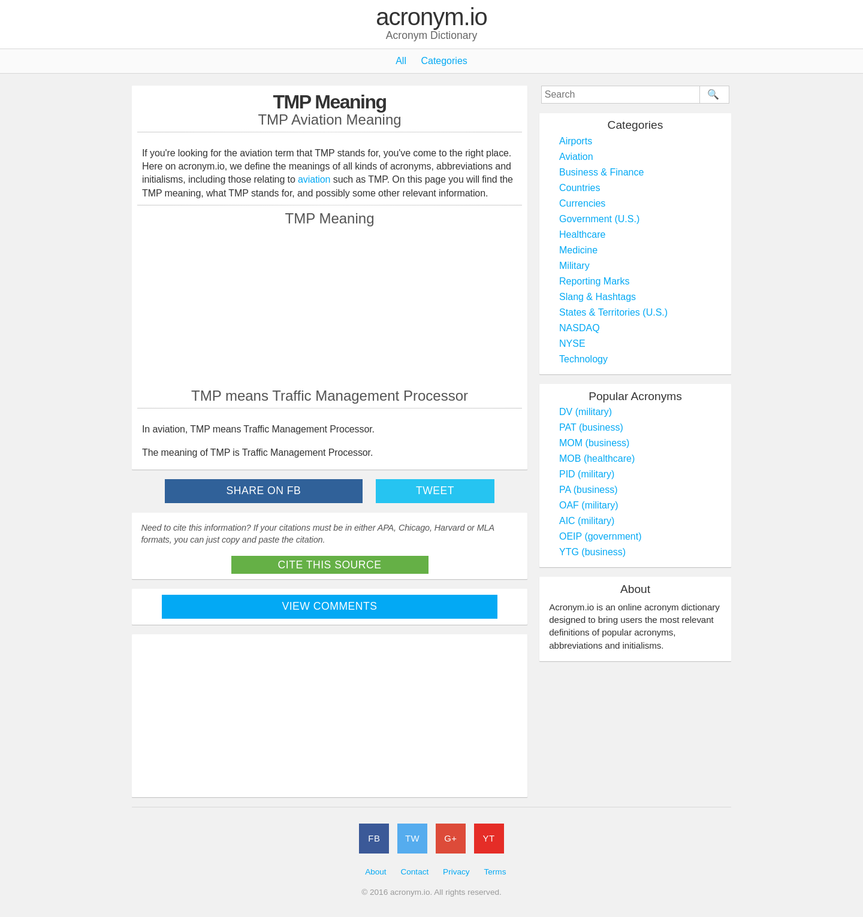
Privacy (456, 871)
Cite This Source (330, 565)
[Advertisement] (330, 307)
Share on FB (264, 491)
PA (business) (588, 490)
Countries (579, 188)
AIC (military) (586, 521)
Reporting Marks (594, 281)
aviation (314, 179)
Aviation (576, 157)
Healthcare (582, 234)
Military (574, 266)
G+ (450, 838)
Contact (414, 871)
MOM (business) (594, 443)
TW (412, 838)
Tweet (435, 491)
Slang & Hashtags (597, 297)
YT (489, 838)
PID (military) (586, 474)
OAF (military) (588, 505)
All (401, 61)
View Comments (330, 606)
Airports (575, 141)
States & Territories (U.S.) (613, 312)
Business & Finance (601, 172)
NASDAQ (579, 328)
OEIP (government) (600, 536)
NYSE (572, 343)
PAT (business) (591, 427)
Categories (444, 61)
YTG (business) (592, 552)
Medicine (578, 250)
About (376, 871)
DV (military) (585, 412)
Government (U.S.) (599, 219)
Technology (583, 359)
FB (374, 838)
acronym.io (431, 17)
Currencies (582, 203)
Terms (495, 871)
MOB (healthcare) (597, 458)
